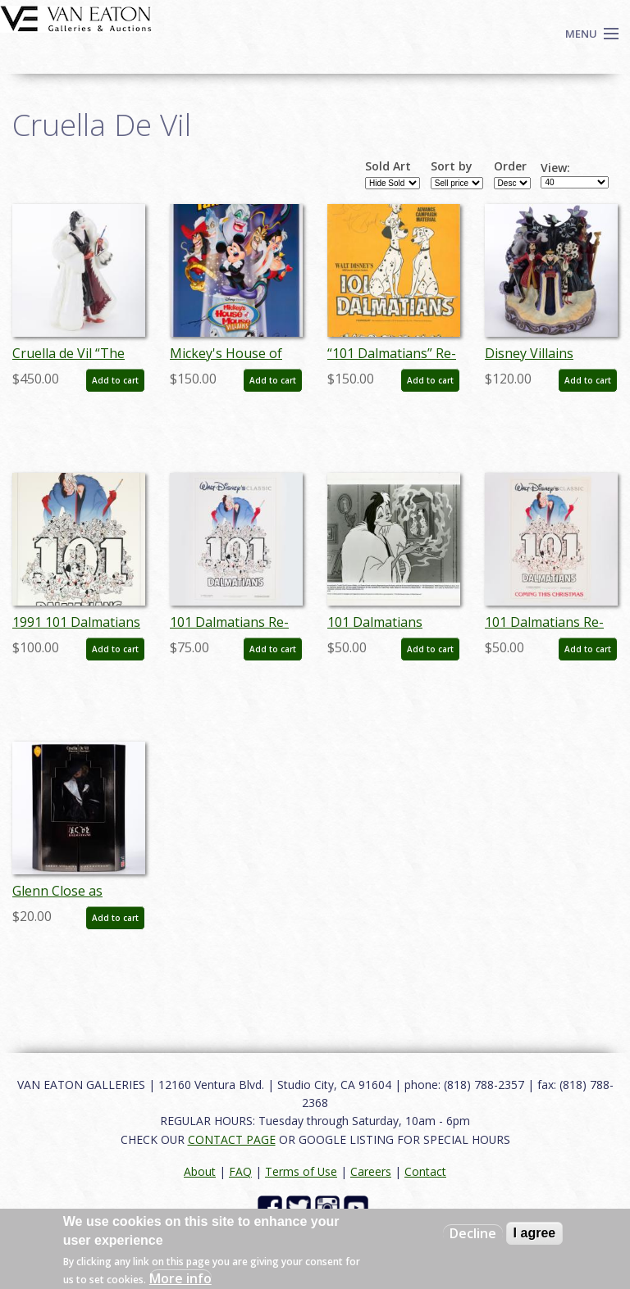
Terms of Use (301, 1171)
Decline (473, 1233)
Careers (370, 1171)
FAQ (240, 1171)
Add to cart (115, 380)
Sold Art (388, 166)
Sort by (451, 166)
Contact (425, 1171)
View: (555, 168)
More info (180, 1278)
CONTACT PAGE (232, 1139)
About (200, 1171)
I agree (535, 1233)
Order (510, 166)
